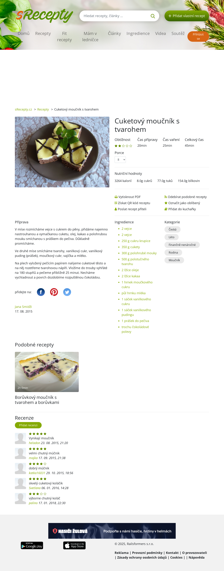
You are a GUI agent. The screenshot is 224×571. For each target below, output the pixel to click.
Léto (171, 237)
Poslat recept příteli (132, 209)
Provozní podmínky (147, 553)
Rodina (173, 252)
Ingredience (138, 33)
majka (33, 458)
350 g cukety (131, 247)
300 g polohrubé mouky (139, 253)
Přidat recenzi (28, 425)
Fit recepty (64, 36)
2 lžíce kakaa (131, 276)
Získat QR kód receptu (134, 203)
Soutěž (178, 33)
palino (33, 503)
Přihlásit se (198, 36)
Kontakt (172, 553)
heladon (34, 443)
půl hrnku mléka (134, 293)
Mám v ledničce (90, 36)
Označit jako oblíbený (184, 203)
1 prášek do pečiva (135, 321)
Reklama (122, 553)
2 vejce (127, 228)
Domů (24, 33)
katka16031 (37, 473)
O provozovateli (194, 553)
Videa (160, 33)
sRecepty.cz (23, 109)
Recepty (43, 33)
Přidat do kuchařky (182, 209)
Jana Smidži (23, 307)
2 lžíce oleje (130, 270)
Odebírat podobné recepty (187, 197)
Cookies (176, 557)
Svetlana (35, 488)
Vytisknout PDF (129, 197)
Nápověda (197, 557)
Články (114, 33)
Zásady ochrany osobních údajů (142, 557)
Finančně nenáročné (182, 245)
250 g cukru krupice (136, 241)
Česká (172, 229)
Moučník (174, 260)
